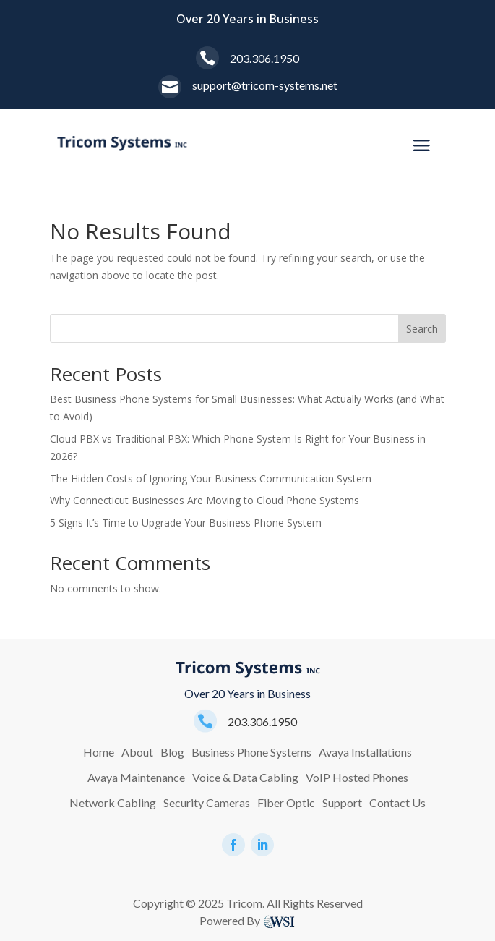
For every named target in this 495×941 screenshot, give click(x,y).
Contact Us (397, 802)
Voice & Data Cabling (245, 777)
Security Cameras (206, 802)
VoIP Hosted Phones (357, 777)
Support (342, 802)
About (137, 752)
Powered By (229, 920)
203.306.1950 (264, 58)
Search (422, 329)
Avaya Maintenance (136, 777)
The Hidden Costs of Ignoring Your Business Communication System (210, 478)
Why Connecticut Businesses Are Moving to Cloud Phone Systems (204, 500)
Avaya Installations (365, 752)
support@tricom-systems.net (264, 85)
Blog (172, 752)
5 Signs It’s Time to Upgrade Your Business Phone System (186, 522)
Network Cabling (112, 802)
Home (98, 752)
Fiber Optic (286, 802)
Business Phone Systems (251, 752)
